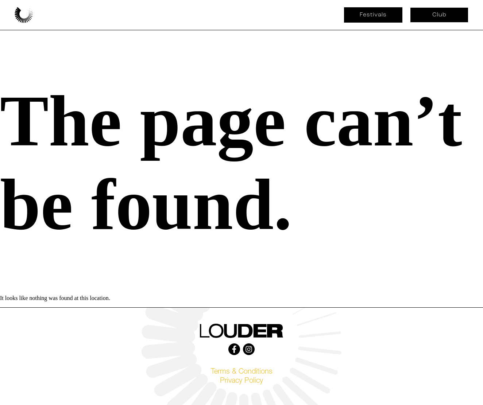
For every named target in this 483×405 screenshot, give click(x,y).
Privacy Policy (241, 381)
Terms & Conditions (242, 372)
